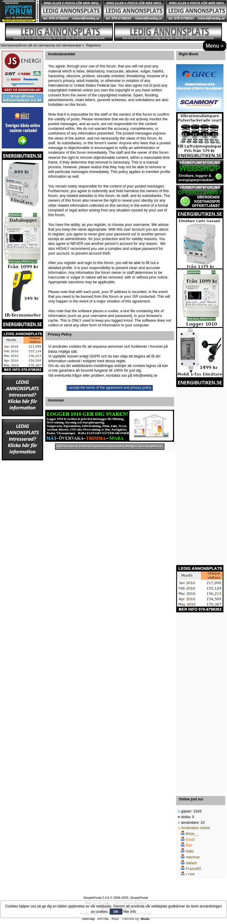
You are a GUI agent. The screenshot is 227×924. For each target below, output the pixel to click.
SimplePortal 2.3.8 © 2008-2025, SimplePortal (115, 897)
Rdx (189, 845)
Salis (190, 851)
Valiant (191, 863)
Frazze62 (193, 869)
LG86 (190, 875)
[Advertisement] (22, 549)
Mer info (129, 912)
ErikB (190, 840)
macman (193, 857)
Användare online (195, 828)
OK (116, 911)
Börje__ (192, 834)
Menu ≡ (215, 46)
